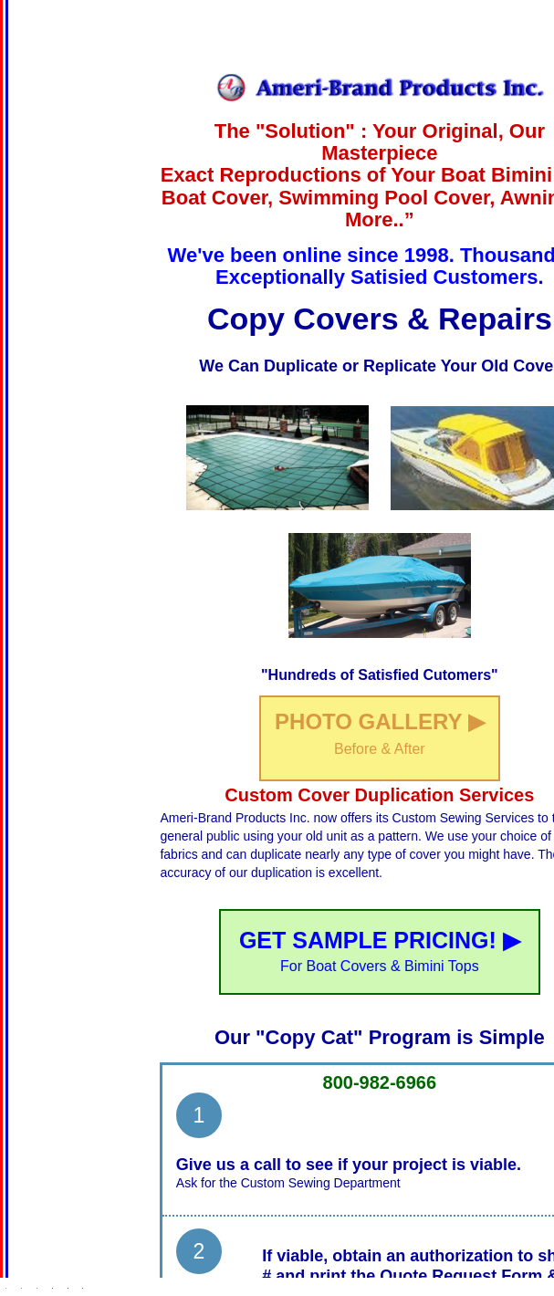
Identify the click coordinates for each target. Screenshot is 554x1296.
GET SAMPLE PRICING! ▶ (379, 950)
